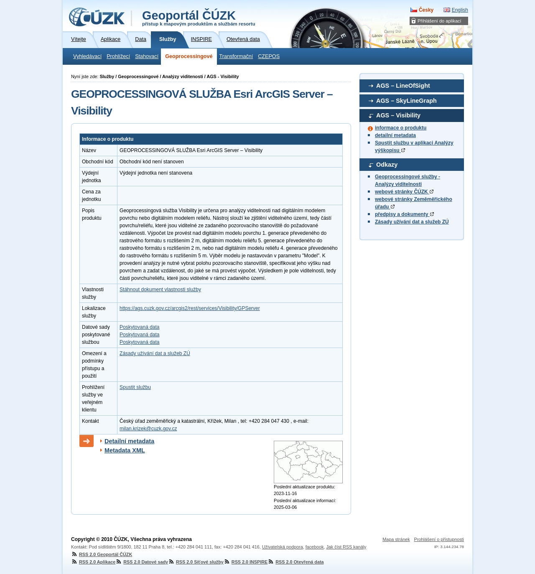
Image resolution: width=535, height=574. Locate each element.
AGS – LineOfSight (403, 85)
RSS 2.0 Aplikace (93, 561)
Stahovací (146, 56)
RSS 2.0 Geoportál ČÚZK (101, 554)
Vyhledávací (87, 56)
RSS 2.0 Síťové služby (196, 561)
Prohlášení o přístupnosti (439, 539)
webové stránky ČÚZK (404, 192)
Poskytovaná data (139, 327)
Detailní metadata (129, 441)
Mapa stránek (396, 539)
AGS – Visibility (398, 115)
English (460, 10)
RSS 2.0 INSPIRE (246, 561)
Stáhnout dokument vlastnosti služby (160, 289)
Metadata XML (124, 450)
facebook (315, 546)
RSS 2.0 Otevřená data (296, 561)
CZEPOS (269, 56)
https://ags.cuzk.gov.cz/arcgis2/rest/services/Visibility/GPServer (190, 308)
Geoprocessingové (188, 56)
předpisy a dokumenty (404, 214)
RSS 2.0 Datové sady (141, 561)
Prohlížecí (118, 56)
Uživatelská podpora (282, 546)
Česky (426, 10)
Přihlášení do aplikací (439, 20)
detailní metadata (395, 135)
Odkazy (386, 164)
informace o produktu (400, 128)
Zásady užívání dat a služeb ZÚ (412, 222)
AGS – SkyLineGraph (406, 100)
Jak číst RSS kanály (346, 546)
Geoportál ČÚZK (198, 17)
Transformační (236, 56)
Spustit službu (135, 387)
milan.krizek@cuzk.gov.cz (148, 429)
